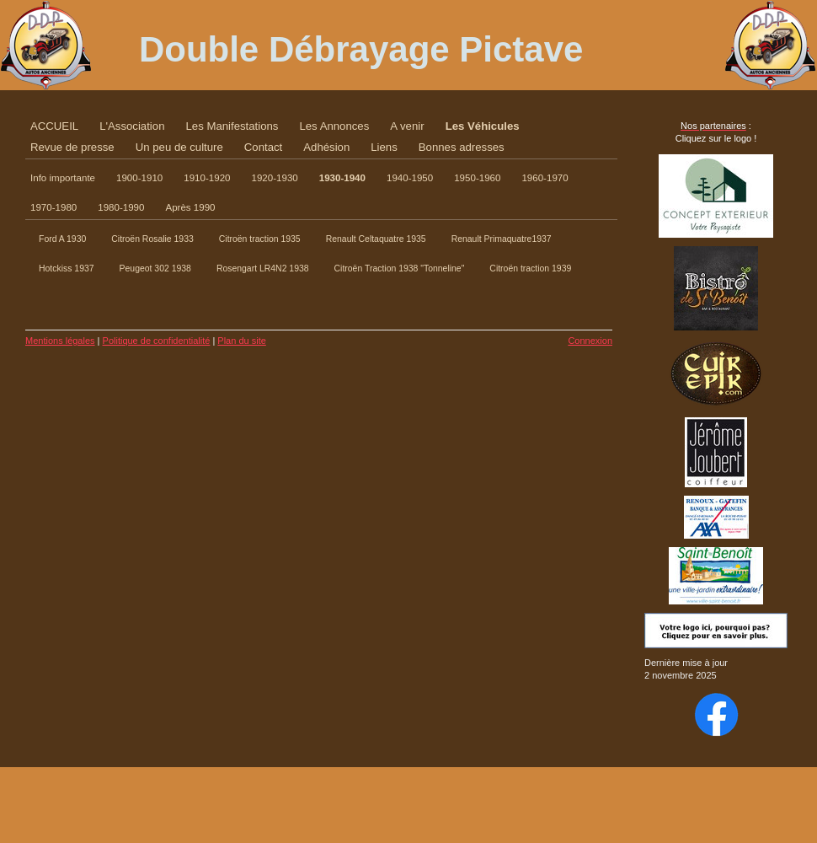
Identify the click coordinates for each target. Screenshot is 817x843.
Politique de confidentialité (157, 341)
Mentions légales (60, 341)
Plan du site (241, 341)
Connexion (590, 341)
